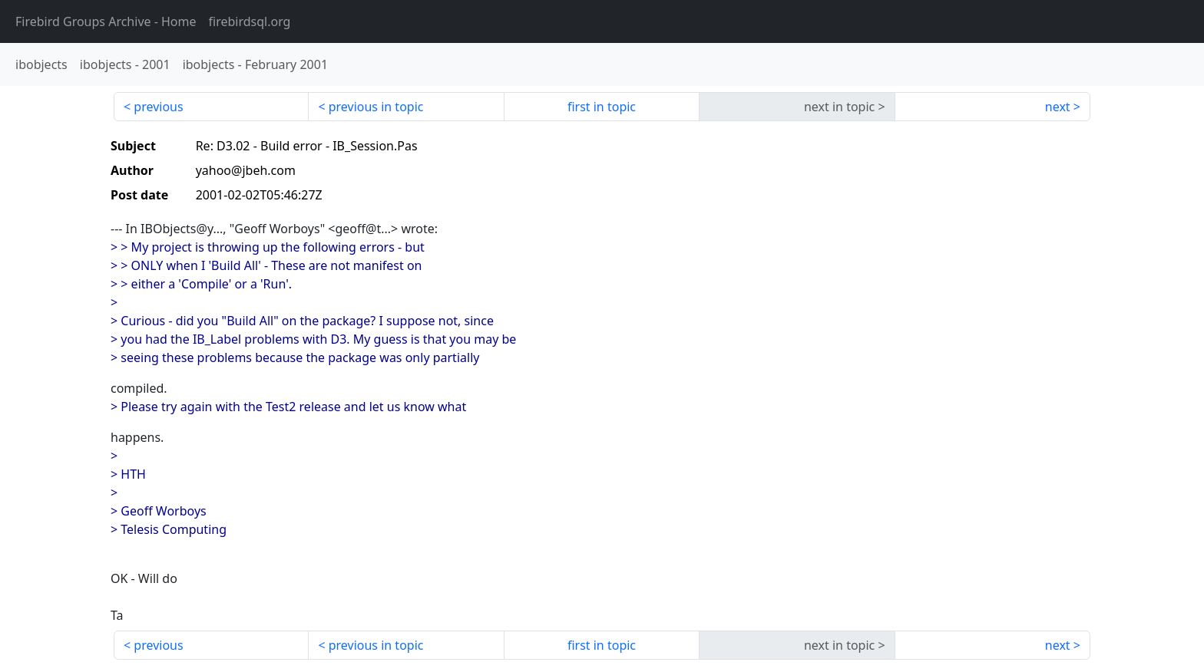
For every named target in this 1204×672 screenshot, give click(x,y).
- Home (106, 21)
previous (158, 106)
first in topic (601, 106)
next (1057, 106)
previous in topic (376, 106)
